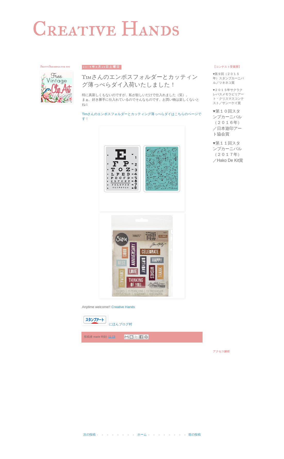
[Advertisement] (142, 390)
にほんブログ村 (120, 324)
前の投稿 (194, 434)
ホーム (142, 434)
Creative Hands (106, 28)
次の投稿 (89, 434)
